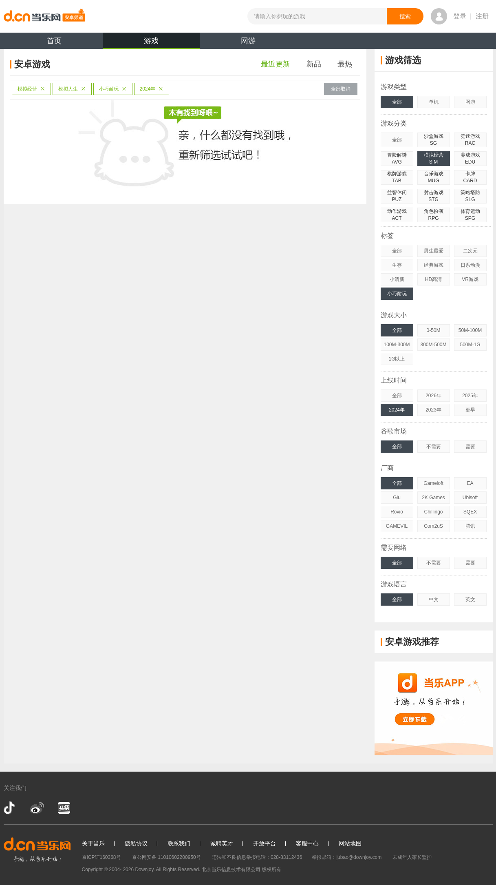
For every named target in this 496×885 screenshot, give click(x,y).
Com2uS (433, 526)
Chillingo (433, 512)
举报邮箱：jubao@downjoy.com (346, 857)
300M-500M (433, 344)
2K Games (433, 497)
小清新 (397, 279)
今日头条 (63, 807)
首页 (54, 41)
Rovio (396, 512)
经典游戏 (433, 265)
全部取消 (341, 89)
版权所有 (271, 869)
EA (470, 483)
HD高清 (433, 279)
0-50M (433, 330)
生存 (397, 265)
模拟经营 (31, 89)
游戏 (151, 43)
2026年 (433, 395)
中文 (434, 599)
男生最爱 (433, 251)
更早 (470, 410)
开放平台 (264, 843)
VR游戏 (470, 279)
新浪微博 (37, 807)
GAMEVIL (397, 526)
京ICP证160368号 (101, 857)
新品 (313, 64)
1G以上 (396, 359)
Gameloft (433, 483)
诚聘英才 (221, 843)
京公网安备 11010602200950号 (166, 857)
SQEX (470, 512)
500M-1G (470, 344)
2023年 (433, 410)
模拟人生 (72, 89)
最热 (344, 64)
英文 (470, 599)
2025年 (470, 395)
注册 (482, 16)
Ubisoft (470, 497)
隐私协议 (136, 843)
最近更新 (275, 64)
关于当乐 (93, 843)
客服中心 (307, 843)
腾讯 (470, 526)
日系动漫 (470, 265)
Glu (397, 497)
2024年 (152, 89)
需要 (470, 446)
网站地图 (350, 843)
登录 (459, 16)
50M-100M (470, 330)
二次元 (470, 251)
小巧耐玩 (113, 89)
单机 (434, 102)
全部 (397, 102)
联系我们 (179, 843)
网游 (248, 41)
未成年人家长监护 (412, 857)
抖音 (10, 807)
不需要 (433, 446)
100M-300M (397, 344)
